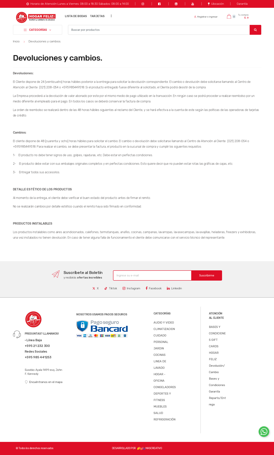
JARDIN (159, 348)
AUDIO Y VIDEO (164, 322)
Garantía (242, 4)
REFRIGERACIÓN (164, 419)
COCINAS (160, 355)
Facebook (154, 288)
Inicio (16, 41)
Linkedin (174, 288)
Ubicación (216, 4)
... (110, 15)
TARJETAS (97, 16)
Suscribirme (206, 275)
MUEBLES (160, 406)
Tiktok (110, 288)
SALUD (158, 413)
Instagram (131, 288)
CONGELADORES (165, 387)
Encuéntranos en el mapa (44, 382)
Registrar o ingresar (205, 17)
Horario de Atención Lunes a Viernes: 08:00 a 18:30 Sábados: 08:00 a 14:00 (77, 4)
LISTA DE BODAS (76, 16)
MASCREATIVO (149, 448)
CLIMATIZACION (164, 329)
